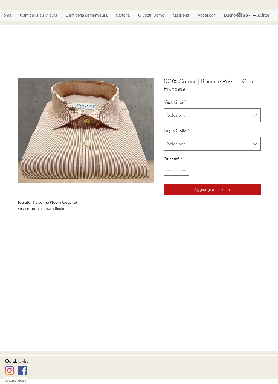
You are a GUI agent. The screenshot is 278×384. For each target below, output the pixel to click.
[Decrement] (168, 170)
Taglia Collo (176, 130)
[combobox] (212, 115)
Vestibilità (175, 101)
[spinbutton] (176, 170)
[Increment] (184, 170)
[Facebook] (22, 370)
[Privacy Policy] (16, 380)
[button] (261, 13)
